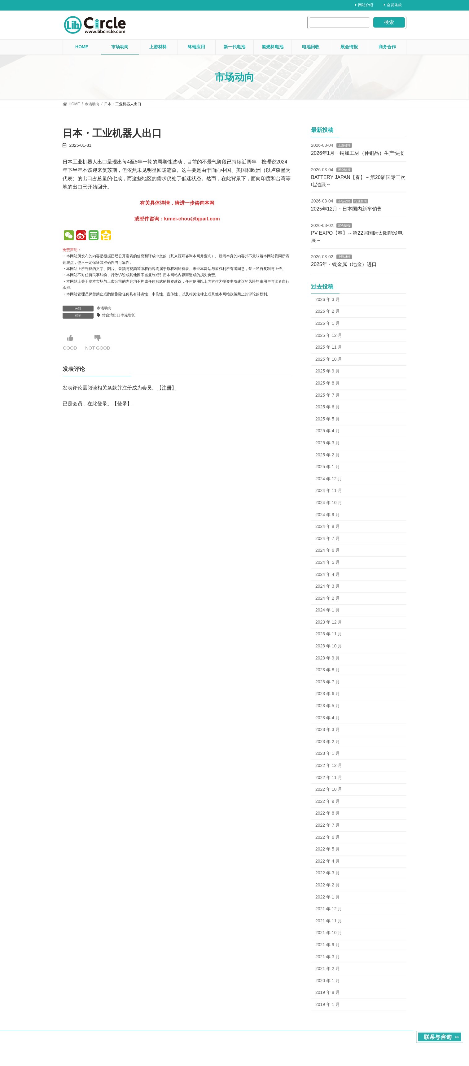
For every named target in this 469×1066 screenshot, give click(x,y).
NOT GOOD (99, 342)
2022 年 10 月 (328, 789)
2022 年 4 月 (327, 861)
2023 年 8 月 (327, 669)
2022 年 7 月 (327, 825)
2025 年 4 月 (327, 430)
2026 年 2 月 (327, 311)
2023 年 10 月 (328, 645)
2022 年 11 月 (328, 777)
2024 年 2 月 (327, 598)
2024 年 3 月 (327, 586)
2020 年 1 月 (327, 980)
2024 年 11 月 (328, 490)
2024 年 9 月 (327, 514)
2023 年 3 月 (327, 729)
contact (368, 1042)
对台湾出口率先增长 (118, 315)
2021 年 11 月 (328, 920)
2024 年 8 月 (327, 526)
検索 (389, 22)
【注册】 (167, 388)
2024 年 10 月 (328, 502)
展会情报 (344, 170)
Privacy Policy (394, 1042)
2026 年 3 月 (327, 299)
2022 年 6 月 (327, 837)
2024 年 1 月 (327, 609)
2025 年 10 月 (328, 359)
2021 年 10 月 (328, 932)
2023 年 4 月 (327, 717)
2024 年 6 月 (327, 550)
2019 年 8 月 (327, 992)
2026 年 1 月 (327, 323)
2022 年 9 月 (327, 801)
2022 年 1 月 (327, 896)
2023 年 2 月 (327, 741)
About (346, 1042)
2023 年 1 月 (327, 753)
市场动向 (104, 308)
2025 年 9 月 (327, 370)
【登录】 (122, 404)
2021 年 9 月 (327, 944)
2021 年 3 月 (327, 956)
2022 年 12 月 (328, 765)
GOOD (70, 342)
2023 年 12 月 (328, 622)
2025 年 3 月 (327, 442)
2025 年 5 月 (327, 418)
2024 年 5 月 (327, 562)
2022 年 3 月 (327, 872)
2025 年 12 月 (328, 335)
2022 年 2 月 (327, 884)
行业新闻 (360, 201)
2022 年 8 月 (327, 813)
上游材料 (344, 145)
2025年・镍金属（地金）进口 (344, 264)
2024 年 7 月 (327, 538)
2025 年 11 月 (328, 347)
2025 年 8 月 (327, 383)
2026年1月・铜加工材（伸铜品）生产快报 (357, 153)
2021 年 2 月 (327, 968)
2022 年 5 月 (327, 848)
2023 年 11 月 (328, 633)
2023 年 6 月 (327, 693)
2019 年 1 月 (327, 1004)
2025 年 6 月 (327, 406)
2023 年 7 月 (327, 681)
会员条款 (393, 5)
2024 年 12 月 (328, 478)
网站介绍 (364, 5)
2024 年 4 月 (327, 574)
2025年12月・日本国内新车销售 (346, 208)
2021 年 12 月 (328, 908)
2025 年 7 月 (327, 395)
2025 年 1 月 (327, 466)
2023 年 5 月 (327, 705)
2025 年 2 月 (327, 454)
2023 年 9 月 (327, 657)
